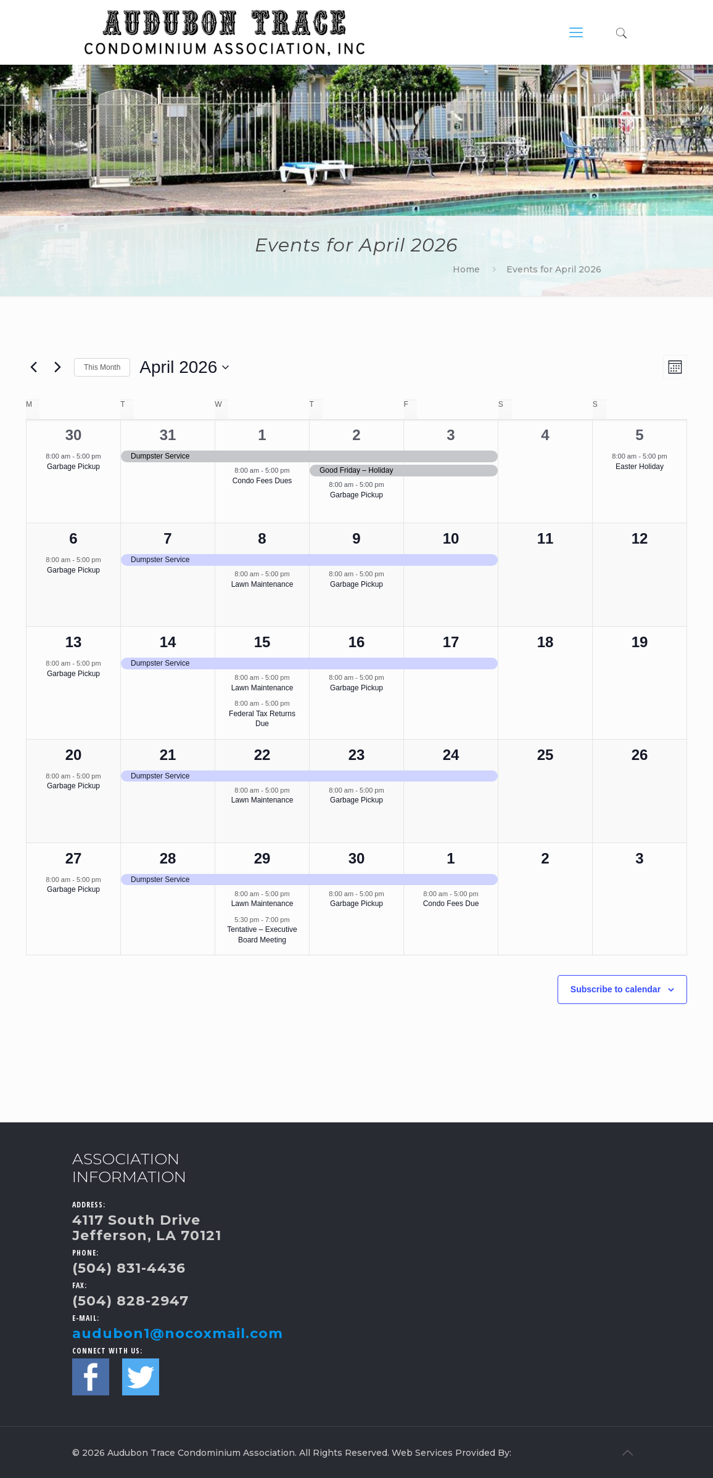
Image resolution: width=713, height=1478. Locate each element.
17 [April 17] (451, 642)
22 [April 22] (262, 754)
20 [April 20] (73, 754)
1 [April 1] (262, 435)
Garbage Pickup (73, 466)
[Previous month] (33, 367)
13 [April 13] (73, 642)
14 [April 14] (168, 642)
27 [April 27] (73, 858)
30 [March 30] (73, 435)
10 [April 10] (451, 538)
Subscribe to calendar (616, 989)
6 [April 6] (73, 538)
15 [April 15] (262, 642)
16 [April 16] (356, 642)
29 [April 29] (262, 858)
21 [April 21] (168, 754)
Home (466, 269)
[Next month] (57, 367)
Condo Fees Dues (262, 480)
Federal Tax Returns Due (262, 719)
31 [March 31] (168, 435)
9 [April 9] (356, 538)
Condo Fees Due (451, 903)
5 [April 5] (639, 435)
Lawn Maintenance (262, 584)
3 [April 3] (451, 435)
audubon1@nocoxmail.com (177, 1333)
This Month (102, 367)
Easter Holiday (640, 466)
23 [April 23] (356, 754)
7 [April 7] (167, 538)
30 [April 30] (356, 858)
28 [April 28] (168, 858)
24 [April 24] (451, 754)
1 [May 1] (451, 858)
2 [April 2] (356, 435)
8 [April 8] (262, 538)
